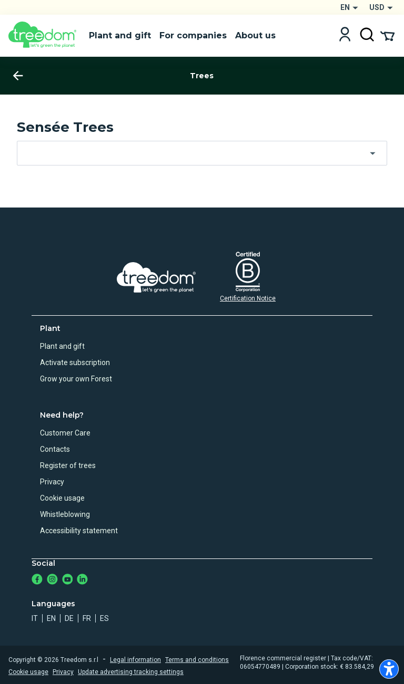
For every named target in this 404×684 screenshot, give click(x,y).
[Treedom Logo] (44, 36)
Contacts (55, 449)
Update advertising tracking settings (131, 672)
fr (87, 618)
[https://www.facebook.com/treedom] (37, 580)
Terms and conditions (197, 660)
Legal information (135, 660)
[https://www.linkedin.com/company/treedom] (82, 580)
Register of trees (68, 465)
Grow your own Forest (76, 379)
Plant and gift (62, 346)
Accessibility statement (79, 530)
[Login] (345, 35)
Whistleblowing (65, 514)
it (35, 618)
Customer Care (65, 433)
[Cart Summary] (387, 35)
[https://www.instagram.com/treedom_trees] (52, 580)
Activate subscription (75, 362)
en (51, 618)
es (104, 618)
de (69, 618)
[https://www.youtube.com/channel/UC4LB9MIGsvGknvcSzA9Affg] (67, 580)
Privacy (52, 482)
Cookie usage (62, 498)
